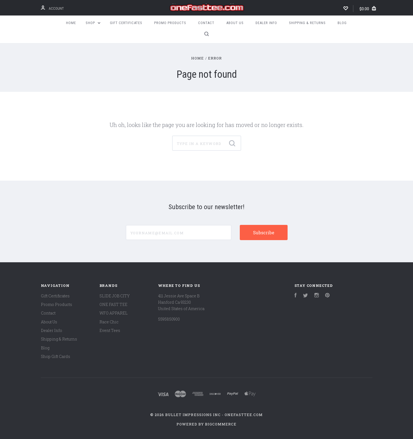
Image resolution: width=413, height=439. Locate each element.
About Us (235, 23)
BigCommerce (220, 424)
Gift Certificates (126, 23)
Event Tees (109, 330)
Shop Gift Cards (55, 356)
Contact (206, 23)
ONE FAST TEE (113, 304)
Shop (93, 23)
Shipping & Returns (307, 23)
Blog (342, 23)
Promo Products (170, 23)
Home (71, 23)
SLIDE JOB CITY (114, 295)
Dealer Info (266, 23)
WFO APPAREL (113, 313)
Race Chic (109, 321)
